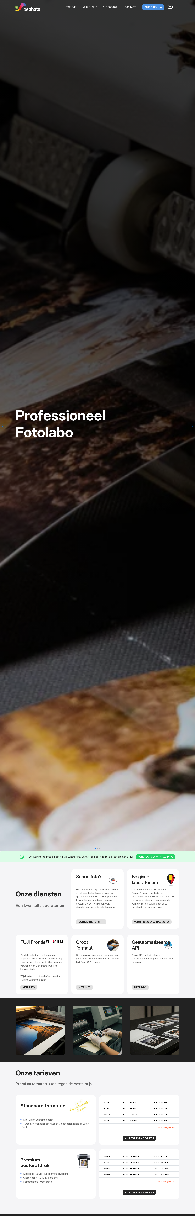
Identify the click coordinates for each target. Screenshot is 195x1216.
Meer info (29, 987)
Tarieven (71, 7)
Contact (130, 7)
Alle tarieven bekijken (139, 1138)
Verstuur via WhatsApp (155, 856)
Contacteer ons (91, 921)
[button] (177, 7)
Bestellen (153, 7)
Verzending (90, 7)
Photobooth (110, 7)
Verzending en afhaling (151, 921)
